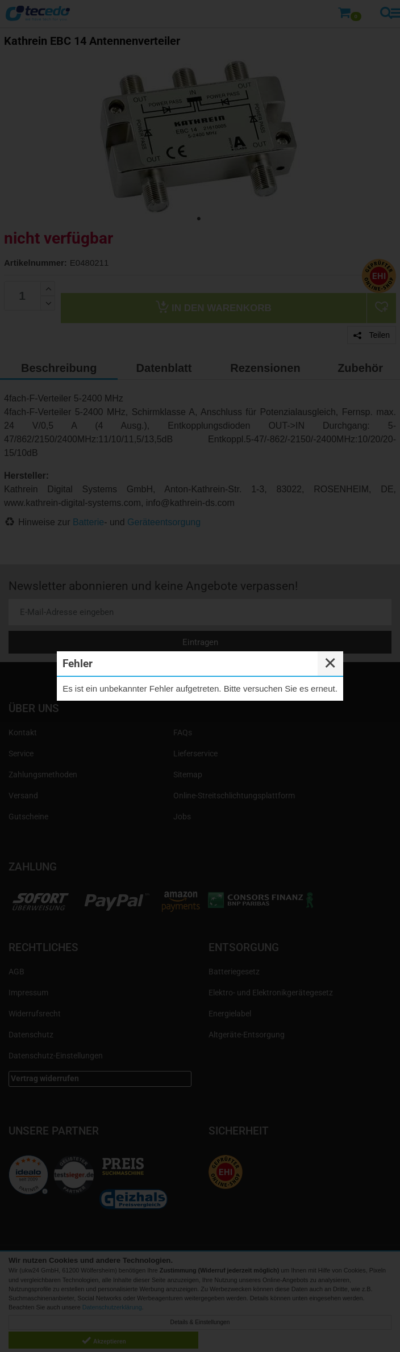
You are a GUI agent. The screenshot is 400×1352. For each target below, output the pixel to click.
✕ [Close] (330, 663)
